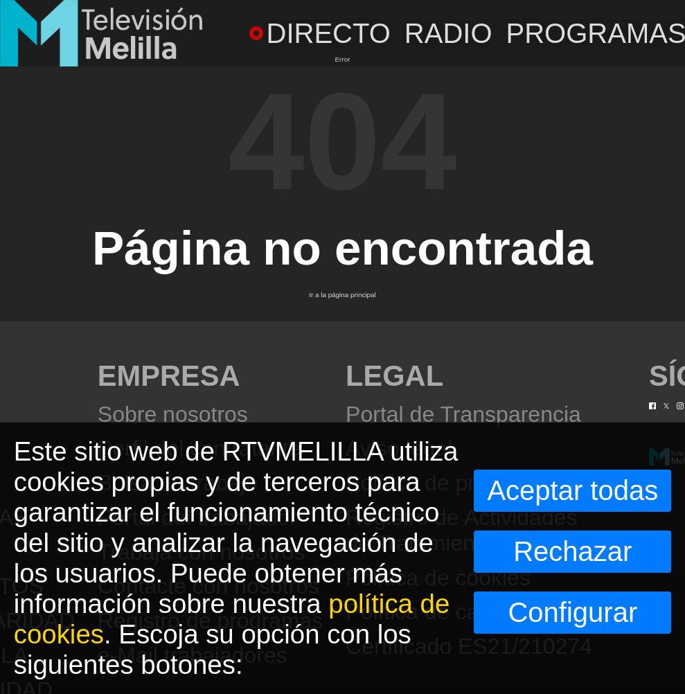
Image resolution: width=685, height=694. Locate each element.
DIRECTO (320, 33)
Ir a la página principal (342, 295)
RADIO (448, 33)
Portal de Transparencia (463, 414)
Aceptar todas (572, 490)
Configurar (572, 612)
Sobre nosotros (173, 414)
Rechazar (572, 551)
